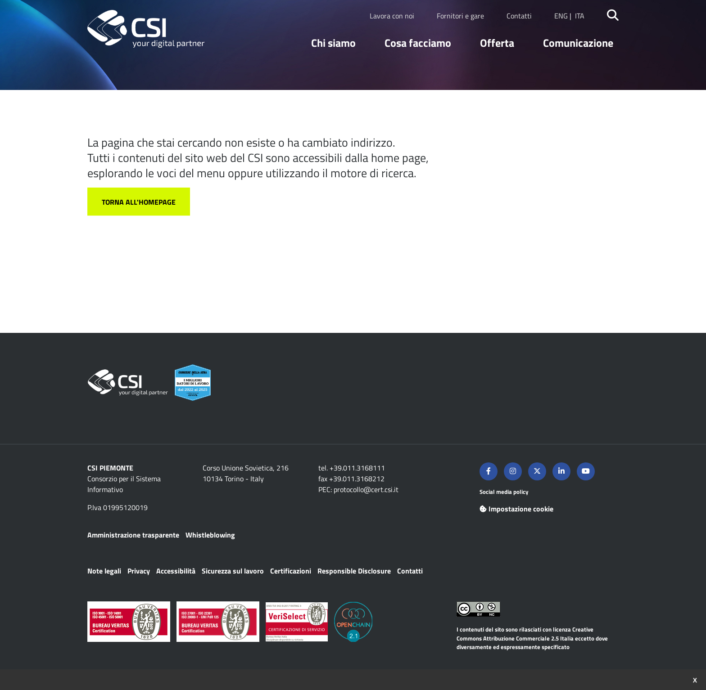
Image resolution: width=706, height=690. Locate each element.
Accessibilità (175, 570)
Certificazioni (290, 570)
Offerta (497, 43)
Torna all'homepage (139, 202)
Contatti (519, 15)
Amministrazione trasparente (133, 534)
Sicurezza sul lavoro (233, 570)
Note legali (104, 570)
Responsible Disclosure (354, 570)
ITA (579, 15)
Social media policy (504, 491)
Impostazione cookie (516, 508)
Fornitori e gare (460, 15)
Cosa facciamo (418, 43)
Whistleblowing (210, 534)
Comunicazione (578, 43)
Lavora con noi (392, 15)
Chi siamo (333, 43)
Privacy (138, 570)
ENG (561, 15)
